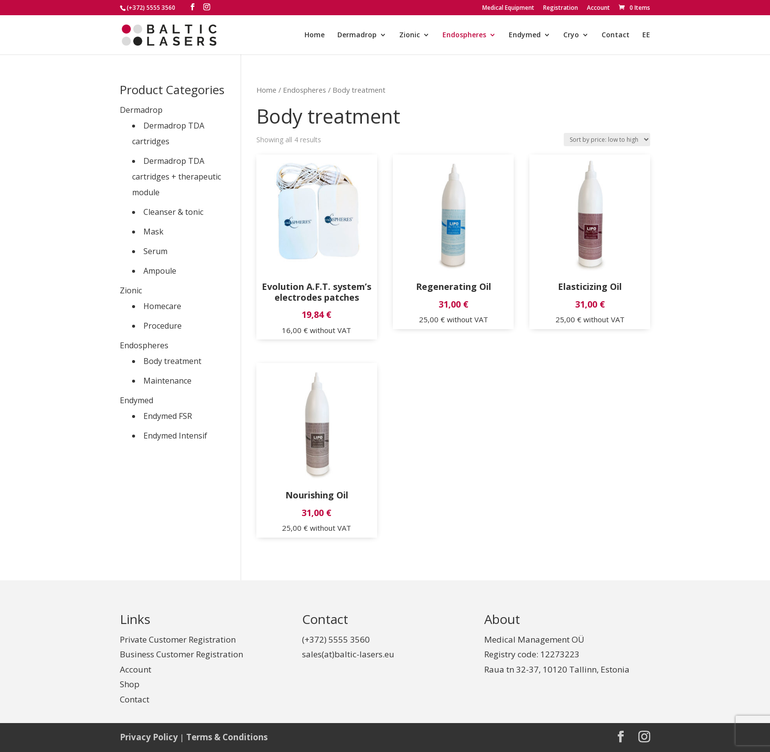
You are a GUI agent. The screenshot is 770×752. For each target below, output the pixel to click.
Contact (616, 35)
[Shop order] (607, 139)
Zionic (409, 35)
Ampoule (159, 270)
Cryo (571, 35)
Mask (153, 231)
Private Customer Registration (178, 639)
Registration (560, 8)
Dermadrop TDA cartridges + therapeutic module (176, 177)
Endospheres (464, 35)
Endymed (525, 35)
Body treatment (172, 361)
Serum (155, 251)
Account (598, 8)
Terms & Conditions (227, 737)
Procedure (162, 325)
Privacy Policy (149, 737)
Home (314, 35)
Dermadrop (357, 35)
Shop (129, 684)
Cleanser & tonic (173, 212)
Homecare (162, 306)
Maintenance (167, 380)
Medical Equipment (508, 8)
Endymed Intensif (175, 435)
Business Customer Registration (181, 654)
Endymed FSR (167, 416)
